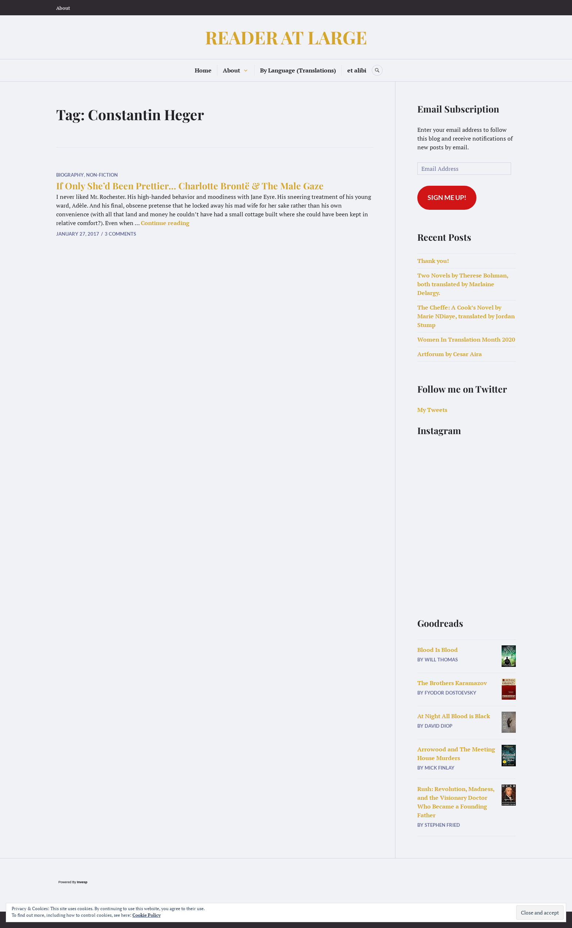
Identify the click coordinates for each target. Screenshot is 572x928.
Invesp (82, 882)
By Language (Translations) (298, 70)
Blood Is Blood (437, 650)
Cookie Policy (146, 915)
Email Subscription (458, 109)
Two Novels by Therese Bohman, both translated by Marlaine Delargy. (462, 284)
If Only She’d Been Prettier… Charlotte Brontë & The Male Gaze (190, 186)
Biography (70, 175)
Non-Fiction (102, 175)
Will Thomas (441, 659)
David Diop (438, 726)
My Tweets (432, 410)
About (63, 8)
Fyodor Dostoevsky (450, 693)
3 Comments (120, 234)
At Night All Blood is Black (453, 716)
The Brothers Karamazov (452, 683)
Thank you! (433, 261)
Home (203, 70)
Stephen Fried (442, 825)
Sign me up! (447, 197)
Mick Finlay (440, 768)
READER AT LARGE (286, 37)
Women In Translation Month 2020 (466, 339)
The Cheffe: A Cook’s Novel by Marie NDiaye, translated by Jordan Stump (466, 316)
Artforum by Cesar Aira (449, 354)
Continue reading (165, 223)
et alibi (356, 70)
